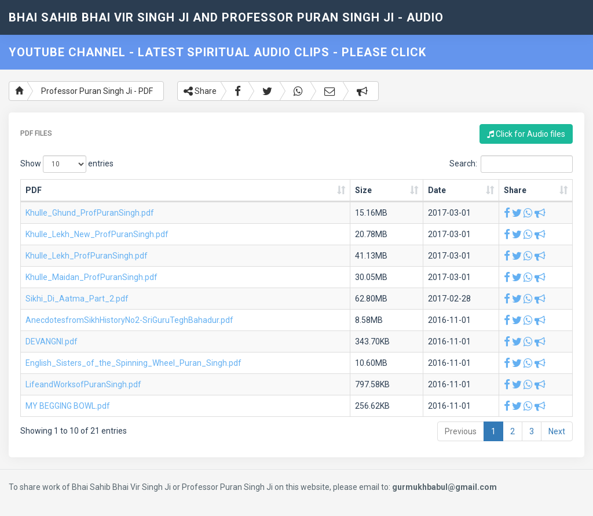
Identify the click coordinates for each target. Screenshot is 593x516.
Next (556, 431)
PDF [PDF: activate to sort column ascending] (33, 190)
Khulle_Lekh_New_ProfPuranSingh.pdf (97, 234)
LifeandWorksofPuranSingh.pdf (83, 384)
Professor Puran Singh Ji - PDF (97, 91)
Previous (461, 431)
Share (200, 91)
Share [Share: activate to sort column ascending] (515, 190)
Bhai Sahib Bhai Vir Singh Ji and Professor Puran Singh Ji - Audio (226, 17)
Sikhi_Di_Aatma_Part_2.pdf (77, 298)
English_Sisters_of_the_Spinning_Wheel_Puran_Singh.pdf (133, 363)
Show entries (67, 164)
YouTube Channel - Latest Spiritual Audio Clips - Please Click (217, 52)
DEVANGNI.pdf (51, 341)
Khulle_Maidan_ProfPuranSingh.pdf (91, 277)
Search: (511, 164)
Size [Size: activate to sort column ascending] (363, 190)
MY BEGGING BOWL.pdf (67, 405)
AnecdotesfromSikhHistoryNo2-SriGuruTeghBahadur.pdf (129, 320)
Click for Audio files (526, 134)
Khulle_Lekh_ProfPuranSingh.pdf (86, 255)
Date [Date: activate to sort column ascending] (437, 190)
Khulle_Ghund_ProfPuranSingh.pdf (89, 212)
